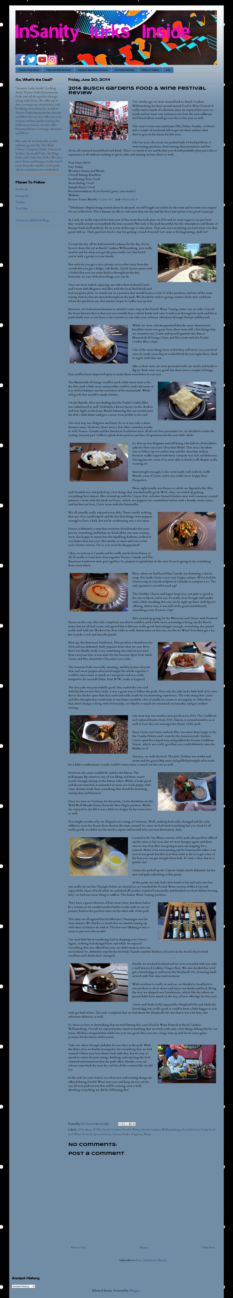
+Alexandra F (129, 199)
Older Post (208, 1248)
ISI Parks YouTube (125, 70)
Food (204, 1130)
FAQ (168, 70)
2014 (81, 1130)
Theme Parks (120, 1134)
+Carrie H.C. (106, 199)
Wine (147, 1134)
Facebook (21, 189)
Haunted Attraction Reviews (93, 70)
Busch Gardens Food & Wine (121, 1130)
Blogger (134, 1291)
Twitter (20, 202)
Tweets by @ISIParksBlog (32, 220)
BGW (96, 1130)
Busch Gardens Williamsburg (160, 1130)
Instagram (22, 196)
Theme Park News (29, 70)
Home (144, 1248)
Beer (88, 1130)
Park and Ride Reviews (58, 70)
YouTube (21, 208)
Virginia (136, 1134)
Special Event (101, 1134)
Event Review (190, 1130)
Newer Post (78, 1248)
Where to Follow (150, 70)
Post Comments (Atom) (151, 1260)
